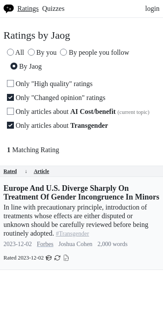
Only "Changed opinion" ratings (56, 97)
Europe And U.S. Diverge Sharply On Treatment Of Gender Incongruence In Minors (81, 192)
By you (42, 52)
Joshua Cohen (75, 244)
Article (41, 171)
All (15, 52)
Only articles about (78, 111)
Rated (15, 171)
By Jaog (26, 66)
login (152, 8)
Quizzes (53, 8)
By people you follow (94, 52)
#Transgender (72, 233)
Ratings (28, 8)
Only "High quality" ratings (50, 83)
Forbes (45, 244)
